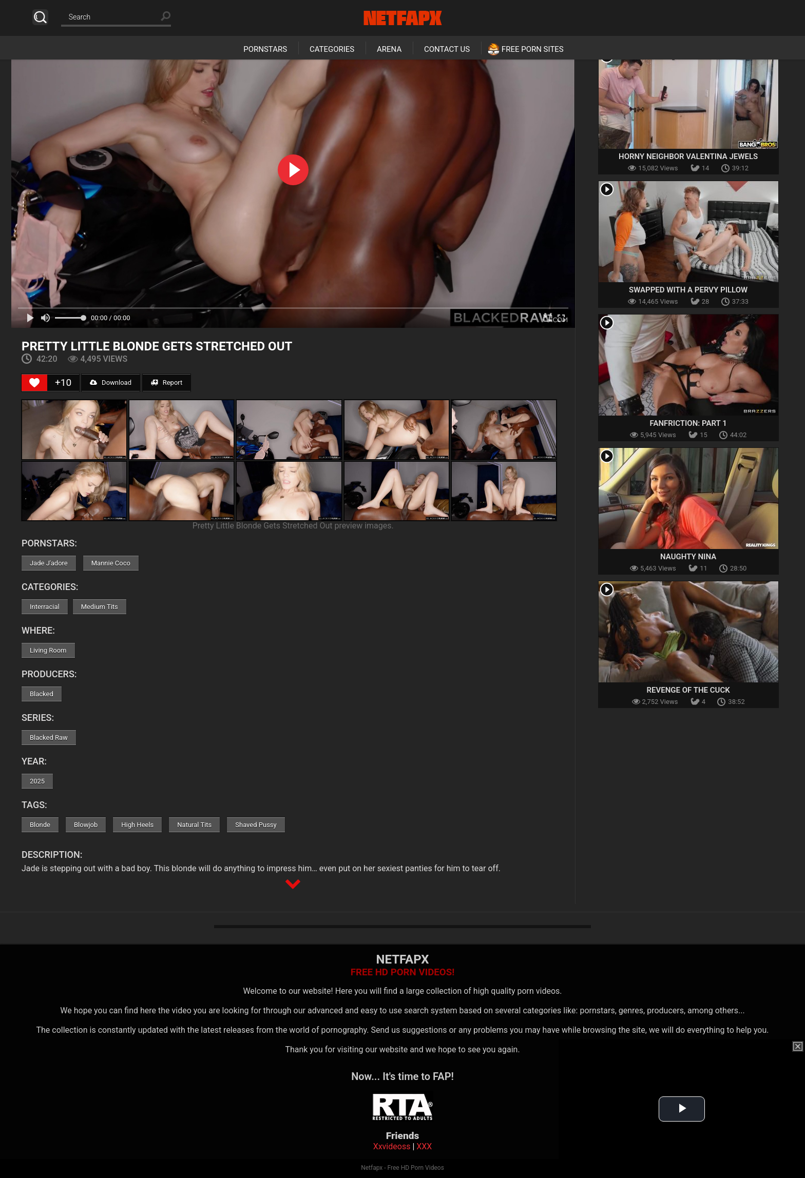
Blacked (41, 694)
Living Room (48, 650)
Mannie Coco (110, 563)
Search (40, 17)
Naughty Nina (688, 556)
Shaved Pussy (255, 825)
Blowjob (86, 825)
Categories (332, 49)
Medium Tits (99, 607)
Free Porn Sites (533, 49)
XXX (424, 1146)
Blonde (40, 825)
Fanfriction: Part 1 (688, 423)
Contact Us (447, 49)
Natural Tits (194, 825)
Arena (389, 49)
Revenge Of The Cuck (688, 690)
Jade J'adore (49, 563)
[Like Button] (34, 383)
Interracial (45, 607)
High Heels (137, 825)
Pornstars (265, 49)
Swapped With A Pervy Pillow (688, 289)
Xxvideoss (392, 1146)
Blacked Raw (49, 737)
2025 (37, 781)
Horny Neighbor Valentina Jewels (688, 156)
